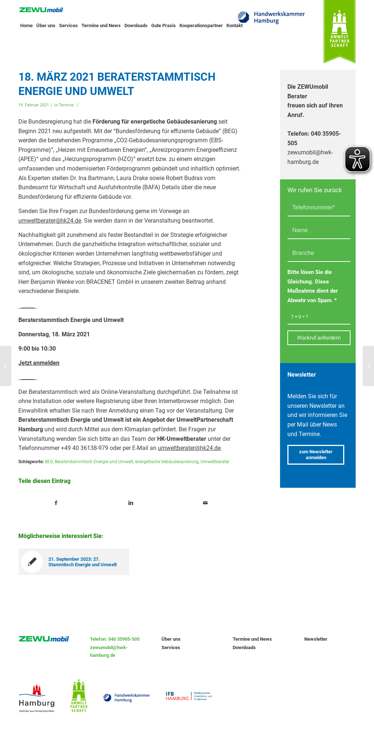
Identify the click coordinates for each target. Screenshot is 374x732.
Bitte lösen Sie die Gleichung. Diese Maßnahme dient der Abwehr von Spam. (312, 286)
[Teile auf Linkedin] (131, 503)
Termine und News (252, 639)
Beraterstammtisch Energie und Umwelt (94, 461)
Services (170, 647)
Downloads (244, 647)
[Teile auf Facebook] (56, 503)
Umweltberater (214, 461)
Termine (66, 105)
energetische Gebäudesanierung (167, 461)
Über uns (171, 639)
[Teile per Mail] (205, 503)
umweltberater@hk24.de (49, 220)
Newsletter (315, 639)
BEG (49, 461)
